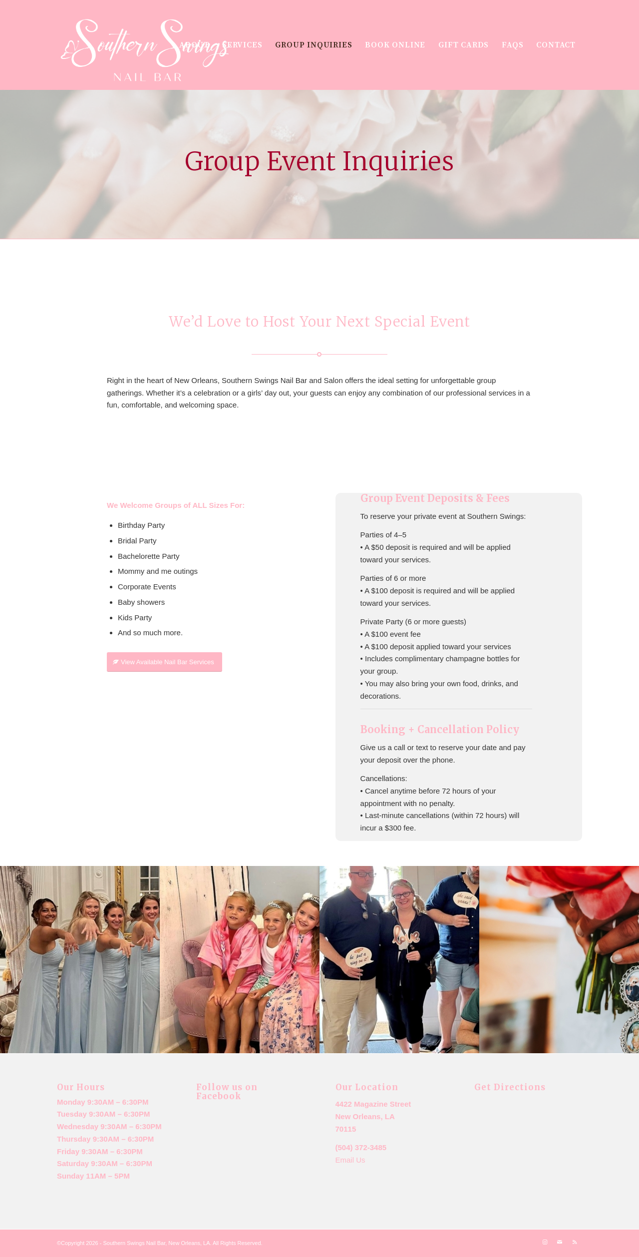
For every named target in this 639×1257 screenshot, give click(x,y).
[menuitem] (194, 45)
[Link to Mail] (559, 1242)
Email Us (350, 1160)
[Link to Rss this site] (574, 1242)
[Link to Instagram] (544, 1242)
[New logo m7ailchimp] (146, 51)
